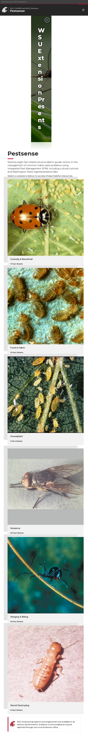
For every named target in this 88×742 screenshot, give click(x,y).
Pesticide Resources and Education (37, 684)
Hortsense (12, 682)
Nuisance (15, 459)
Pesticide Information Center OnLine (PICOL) (13, 697)
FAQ (8, 707)
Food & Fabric (17, 278)
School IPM (58, 682)
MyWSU (46, 738)
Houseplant (16, 367)
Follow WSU (56, 738)
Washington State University (14, 2)
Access (29, 738)
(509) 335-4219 (70, 716)
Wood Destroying (19, 636)
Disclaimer (57, 693)
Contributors (36, 693)
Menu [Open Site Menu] (83, 10)
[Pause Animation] (83, 20)
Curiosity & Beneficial (21, 190)
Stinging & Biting (19, 548)
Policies (37, 738)
